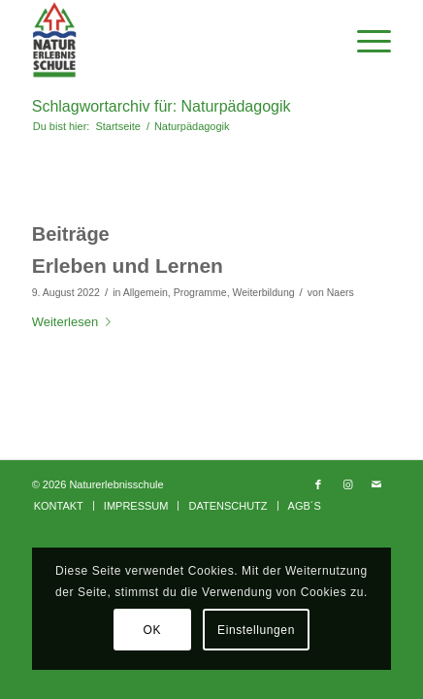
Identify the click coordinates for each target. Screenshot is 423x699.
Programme (200, 292)
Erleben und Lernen (127, 265)
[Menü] (364, 40)
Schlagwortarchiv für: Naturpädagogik (161, 106)
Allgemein (145, 292)
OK (153, 630)
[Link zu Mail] (376, 484)
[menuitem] (58, 506)
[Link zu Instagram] (347, 484)
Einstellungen (256, 630)
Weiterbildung (263, 292)
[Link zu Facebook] (318, 484)
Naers (340, 292)
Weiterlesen (75, 322)
